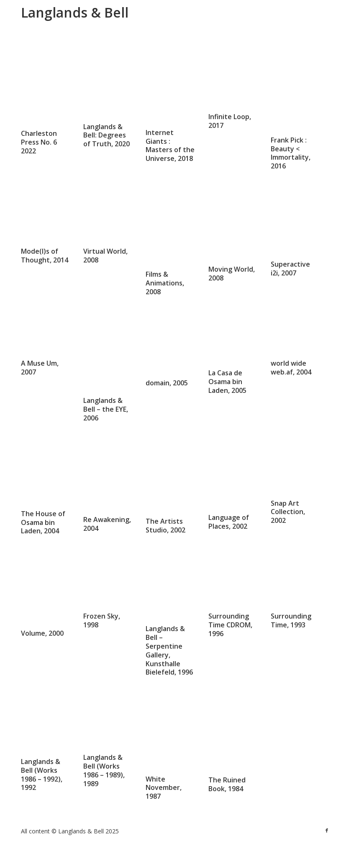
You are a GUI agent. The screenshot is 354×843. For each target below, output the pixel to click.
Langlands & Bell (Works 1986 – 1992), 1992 (41, 774)
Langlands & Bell (74, 12)
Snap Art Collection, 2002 (288, 512)
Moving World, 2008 (231, 274)
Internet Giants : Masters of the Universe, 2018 (170, 145)
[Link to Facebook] (327, 830)
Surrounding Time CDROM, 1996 (230, 624)
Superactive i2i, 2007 (290, 269)
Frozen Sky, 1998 (101, 604)
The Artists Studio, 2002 (165, 526)
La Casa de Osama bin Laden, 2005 (227, 381)
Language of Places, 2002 (228, 522)
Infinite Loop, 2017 (229, 121)
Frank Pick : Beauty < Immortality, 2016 (290, 153)
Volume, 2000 (42, 633)
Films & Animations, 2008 (165, 283)
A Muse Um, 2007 (40, 368)
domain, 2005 (167, 382)
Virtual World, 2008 (105, 255)
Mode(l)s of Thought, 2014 (44, 239)
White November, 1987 (164, 787)
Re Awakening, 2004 (107, 524)
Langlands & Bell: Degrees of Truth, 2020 (106, 135)
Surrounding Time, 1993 (291, 620)
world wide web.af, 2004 (291, 368)
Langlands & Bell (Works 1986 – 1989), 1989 (104, 769)
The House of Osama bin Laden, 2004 (43, 522)
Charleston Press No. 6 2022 (39, 142)
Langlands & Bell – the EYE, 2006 (105, 409)
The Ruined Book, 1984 (227, 784)
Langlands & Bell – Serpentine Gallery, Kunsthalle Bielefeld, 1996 (169, 650)
